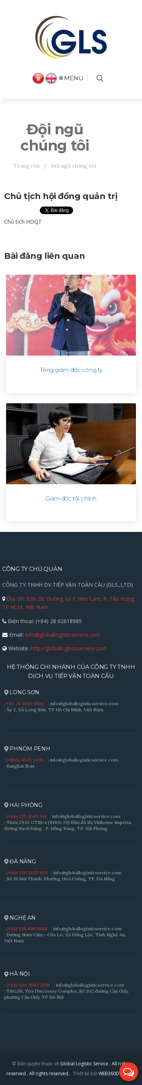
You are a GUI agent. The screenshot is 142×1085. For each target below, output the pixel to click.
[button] (128, 1071)
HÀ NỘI (17, 974)
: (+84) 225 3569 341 (25, 816)
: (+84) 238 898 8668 (25, 928)
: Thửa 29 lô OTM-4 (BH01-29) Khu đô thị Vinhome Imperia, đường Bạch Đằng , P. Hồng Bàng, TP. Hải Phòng (68, 825)
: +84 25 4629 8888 (24, 703)
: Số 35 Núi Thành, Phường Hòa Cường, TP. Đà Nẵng (59, 878)
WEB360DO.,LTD (116, 1073)
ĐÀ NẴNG (20, 861)
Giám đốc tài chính (71, 498)
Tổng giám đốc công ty (71, 370)
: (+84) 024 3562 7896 (27, 985)
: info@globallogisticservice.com (83, 703)
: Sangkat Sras (19, 766)
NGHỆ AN (20, 918)
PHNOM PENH (27, 748)
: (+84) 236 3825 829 (25, 872)
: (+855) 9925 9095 (24, 760)
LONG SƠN (21, 692)
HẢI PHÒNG (23, 805)
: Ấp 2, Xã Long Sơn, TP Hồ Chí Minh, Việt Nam (53, 709)
